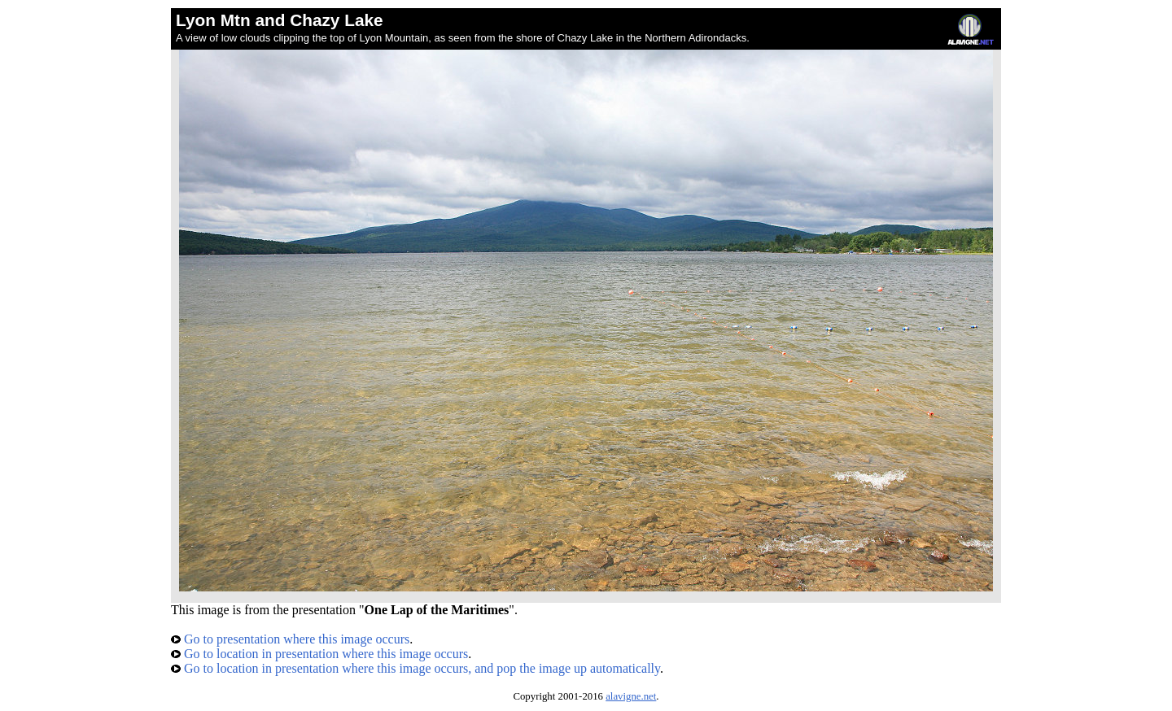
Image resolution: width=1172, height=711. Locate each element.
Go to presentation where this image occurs (290, 639)
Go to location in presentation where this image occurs (319, 654)
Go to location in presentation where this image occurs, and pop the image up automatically (415, 668)
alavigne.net (631, 696)
